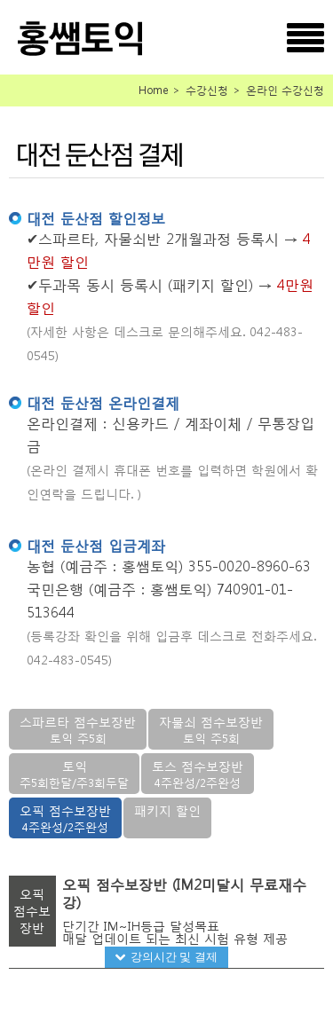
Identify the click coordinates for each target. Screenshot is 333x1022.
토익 (74, 774)
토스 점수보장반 (197, 774)
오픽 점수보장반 (65, 818)
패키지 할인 (167, 810)
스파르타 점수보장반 (78, 729)
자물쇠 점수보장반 (211, 729)
